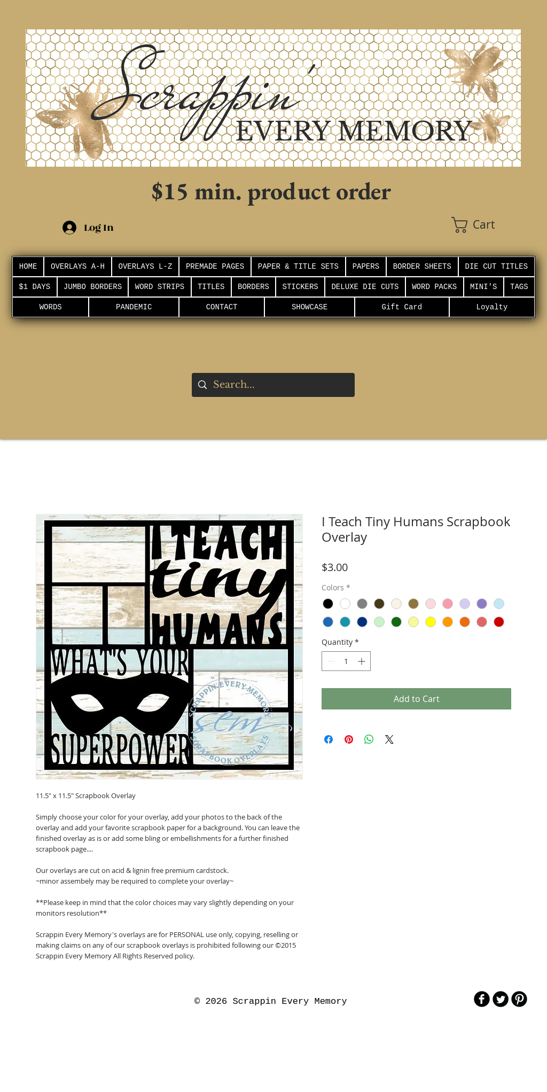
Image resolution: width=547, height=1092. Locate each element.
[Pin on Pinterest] (348, 739)
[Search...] (272, 385)
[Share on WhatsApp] (369, 739)
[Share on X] (389, 739)
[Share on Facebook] (328, 739)
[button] (486, 225)
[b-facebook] (482, 999)
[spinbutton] (346, 661)
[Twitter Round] (501, 999)
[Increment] (362, 661)
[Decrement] (330, 661)
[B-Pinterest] (519, 999)
